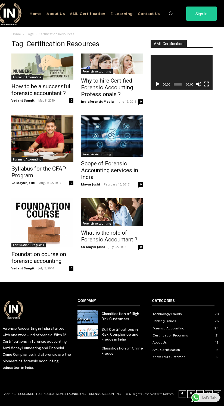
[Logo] (37, 309)
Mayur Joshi (90, 184)
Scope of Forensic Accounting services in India (109, 170)
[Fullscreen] (206, 84)
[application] (182, 72)
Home (16, 34)
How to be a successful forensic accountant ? (40, 89)
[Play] (157, 84)
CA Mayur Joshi (23, 183)
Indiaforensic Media (97, 101)
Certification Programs (28, 245)
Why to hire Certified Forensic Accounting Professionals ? (107, 87)
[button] (170, 13)
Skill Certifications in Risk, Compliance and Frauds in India (120, 334)
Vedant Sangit (23, 100)
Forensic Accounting (27, 77)
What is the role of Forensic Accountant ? (109, 236)
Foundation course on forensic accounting (38, 257)
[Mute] (198, 84)
